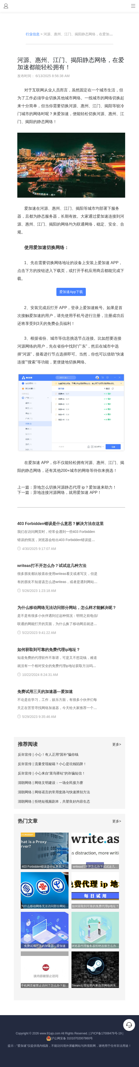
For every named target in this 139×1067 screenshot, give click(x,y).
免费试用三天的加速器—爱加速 (45, 692)
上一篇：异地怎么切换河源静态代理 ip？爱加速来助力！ (66, 487)
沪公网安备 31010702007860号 (69, 1038)
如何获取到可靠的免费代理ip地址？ (48, 650)
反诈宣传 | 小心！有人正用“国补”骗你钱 (48, 754)
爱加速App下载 (71, 292)
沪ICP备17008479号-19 (106, 1033)
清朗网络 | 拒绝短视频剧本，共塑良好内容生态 (54, 801)
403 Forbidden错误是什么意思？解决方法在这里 (60, 524)
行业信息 (33, 34)
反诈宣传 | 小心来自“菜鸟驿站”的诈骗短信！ (51, 773)
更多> (116, 744)
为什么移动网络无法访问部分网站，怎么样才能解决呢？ (66, 608)
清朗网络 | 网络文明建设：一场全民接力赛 (50, 783)
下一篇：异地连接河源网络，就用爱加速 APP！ (59, 492)
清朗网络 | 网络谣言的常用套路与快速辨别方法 (54, 792)
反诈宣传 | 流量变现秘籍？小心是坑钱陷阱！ (52, 764)
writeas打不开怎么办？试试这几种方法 (51, 566)
